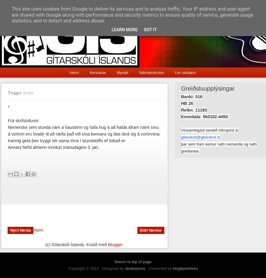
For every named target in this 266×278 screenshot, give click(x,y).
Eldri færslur (151, 230)
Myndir (123, 72)
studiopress (135, 268)
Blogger (115, 244)
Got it (150, 29)
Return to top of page (132, 262)
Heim (74, 72)
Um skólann (185, 72)
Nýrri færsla (20, 230)
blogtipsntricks (185, 268)
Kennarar (98, 72)
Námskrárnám (151, 72)
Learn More (125, 29)
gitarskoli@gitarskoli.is (200, 137)
